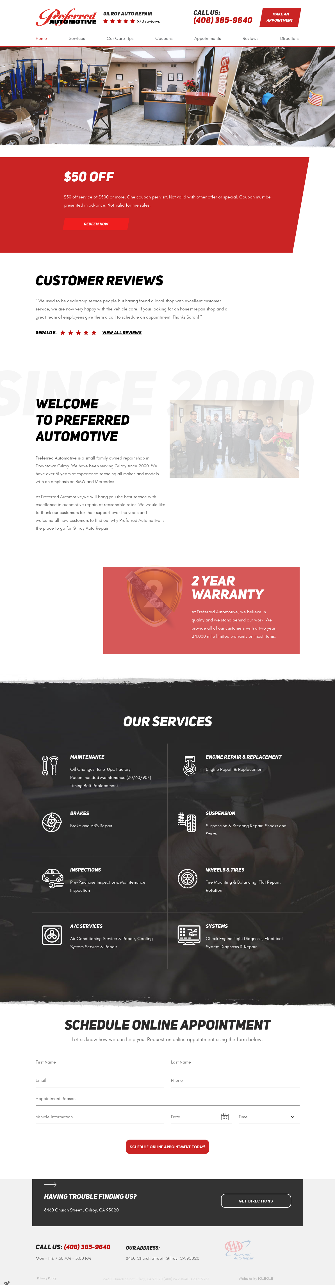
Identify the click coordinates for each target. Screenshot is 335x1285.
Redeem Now (95, 224)
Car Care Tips (120, 38)
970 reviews (148, 21)
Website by (256, 1279)
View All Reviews (122, 333)
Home (41, 38)
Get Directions (256, 1201)
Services (77, 38)
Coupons (163, 38)
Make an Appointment (279, 17)
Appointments (207, 38)
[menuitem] (41, 38)
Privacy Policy (46, 1278)
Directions (289, 38)
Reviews (250, 38)
